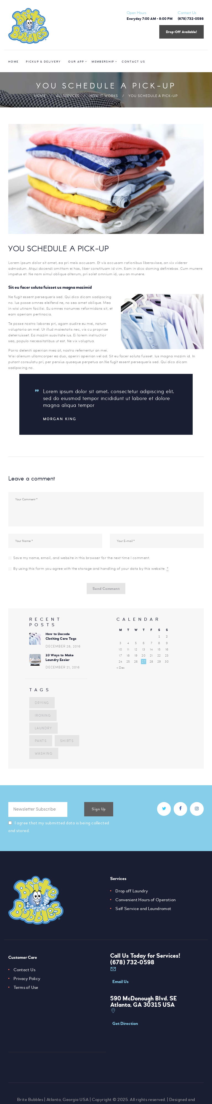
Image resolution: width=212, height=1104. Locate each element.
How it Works (104, 95)
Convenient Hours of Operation (146, 901)
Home (40, 95)
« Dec (120, 669)
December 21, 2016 (63, 670)
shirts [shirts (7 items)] (41, 742)
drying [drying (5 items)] (41, 704)
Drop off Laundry (132, 892)
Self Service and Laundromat (143, 910)
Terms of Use (26, 989)
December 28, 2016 (63, 648)
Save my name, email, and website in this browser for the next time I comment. (81, 557)
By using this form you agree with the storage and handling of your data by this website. (90, 568)
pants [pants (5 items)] (70, 730)
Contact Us (25, 971)
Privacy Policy (27, 980)
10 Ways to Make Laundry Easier (60, 660)
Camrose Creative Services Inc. (120, 1092)
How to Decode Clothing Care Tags (62, 638)
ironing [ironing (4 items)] (42, 717)
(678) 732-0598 (132, 964)
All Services (67, 95)
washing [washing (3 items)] (43, 755)
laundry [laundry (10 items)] (43, 730)
